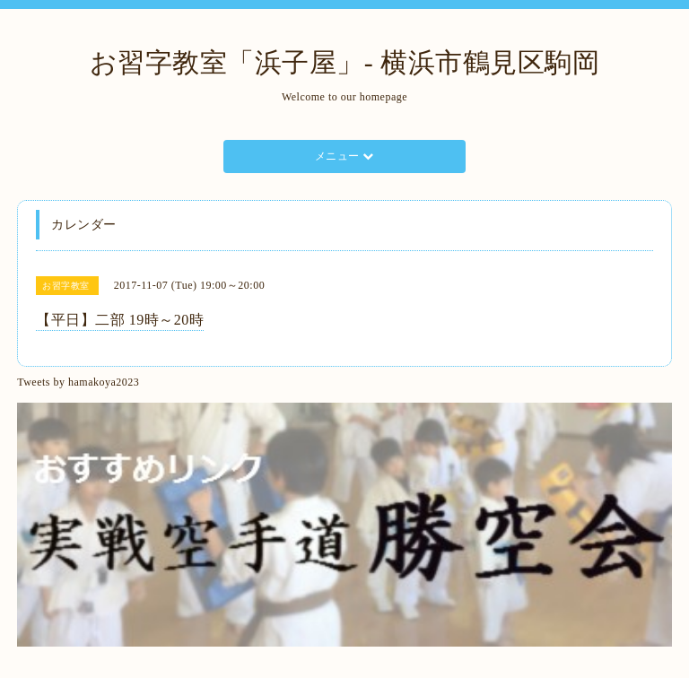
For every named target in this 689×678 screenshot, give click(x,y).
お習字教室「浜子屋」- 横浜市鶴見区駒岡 (345, 62)
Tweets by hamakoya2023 (78, 382)
